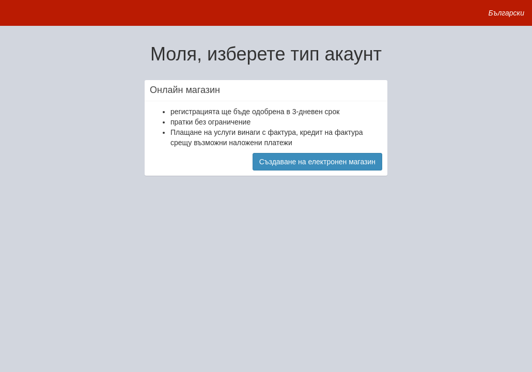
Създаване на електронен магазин (317, 162)
